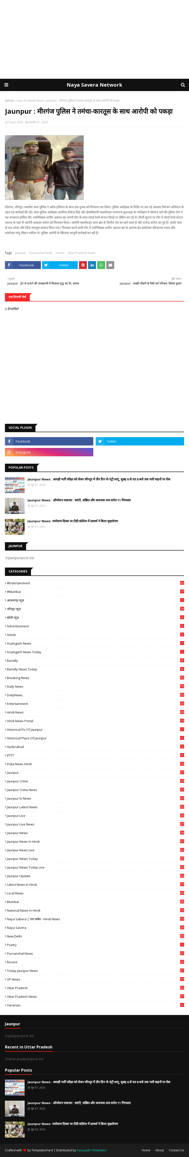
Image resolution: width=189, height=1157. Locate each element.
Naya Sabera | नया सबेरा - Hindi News (95, 919)
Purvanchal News (41, 253)
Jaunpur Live (95, 815)
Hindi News (95, 712)
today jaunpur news (95, 970)
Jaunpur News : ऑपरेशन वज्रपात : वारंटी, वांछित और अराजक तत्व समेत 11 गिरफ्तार (79, 500)
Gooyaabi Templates (91, 1150)
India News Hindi (95, 764)
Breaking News (95, 678)
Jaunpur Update (95, 876)
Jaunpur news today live (95, 867)
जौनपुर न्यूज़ (95, 609)
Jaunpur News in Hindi (95, 841)
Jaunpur (20, 253)
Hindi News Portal (95, 721)
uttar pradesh (95, 988)
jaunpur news (95, 833)
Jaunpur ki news (95, 798)
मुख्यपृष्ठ (9, 100)
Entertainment (95, 703)
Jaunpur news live (95, 850)
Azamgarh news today (95, 652)
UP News (95, 979)
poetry (95, 945)
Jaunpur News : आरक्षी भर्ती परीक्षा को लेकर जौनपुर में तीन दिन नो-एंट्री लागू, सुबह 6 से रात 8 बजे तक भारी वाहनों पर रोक (99, 479)
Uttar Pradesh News (30, 100)
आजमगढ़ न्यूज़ (95, 600)
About (159, 1150)
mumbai (95, 902)
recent (60, 253)
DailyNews (95, 695)
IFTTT (95, 755)
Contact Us (176, 1150)
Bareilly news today (95, 669)
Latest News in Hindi (95, 884)
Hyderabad (95, 747)
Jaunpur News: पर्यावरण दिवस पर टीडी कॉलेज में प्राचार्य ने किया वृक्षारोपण (73, 521)
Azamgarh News (95, 643)
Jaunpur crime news (95, 790)
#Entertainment (95, 583)
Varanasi (95, 1005)
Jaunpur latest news (95, 807)
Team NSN (15, 122)
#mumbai (95, 591)
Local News (95, 893)
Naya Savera (95, 927)
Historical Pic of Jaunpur (95, 729)
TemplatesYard (42, 1150)
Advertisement (95, 626)
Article (95, 635)
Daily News (95, 686)
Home (146, 1150)
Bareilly (95, 660)
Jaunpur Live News (95, 824)
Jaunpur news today (95, 858)
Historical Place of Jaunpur (95, 738)
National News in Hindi (95, 910)
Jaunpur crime (95, 781)
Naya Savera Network (94, 84)
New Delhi (95, 936)
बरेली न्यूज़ (95, 617)
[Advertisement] (94, 39)
